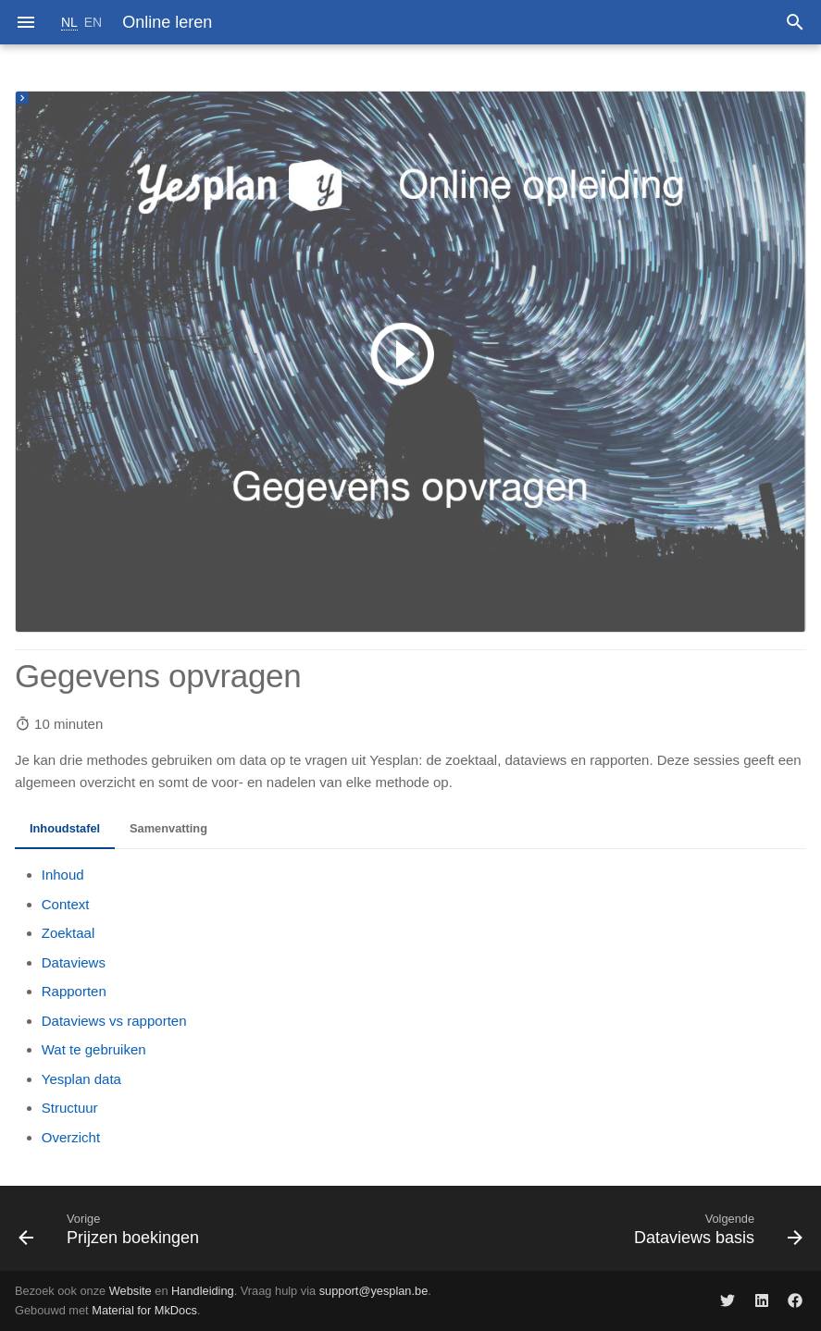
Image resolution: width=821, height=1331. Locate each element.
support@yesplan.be (374, 1291)
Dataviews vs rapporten (114, 1021)
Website (130, 1291)
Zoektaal (68, 933)
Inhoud (63, 874)
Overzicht (71, 1137)
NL (69, 22)
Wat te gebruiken (94, 1049)
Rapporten (74, 991)
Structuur (70, 1107)
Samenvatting (168, 828)
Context (66, 904)
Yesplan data (81, 1079)
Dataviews (74, 962)
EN (93, 22)
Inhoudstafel (65, 828)
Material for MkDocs (144, 1310)
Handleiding (202, 1291)
